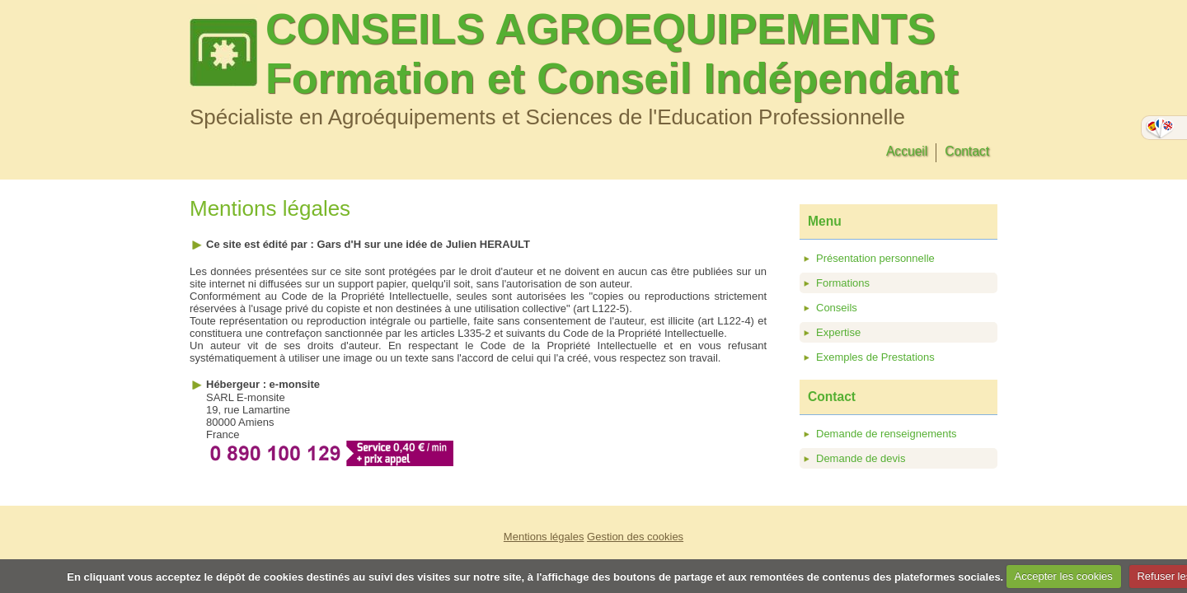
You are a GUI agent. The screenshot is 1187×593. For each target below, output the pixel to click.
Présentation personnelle (875, 258)
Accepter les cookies (1064, 576)
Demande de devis (860, 458)
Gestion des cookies (635, 536)
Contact (967, 151)
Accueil (906, 151)
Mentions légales (544, 536)
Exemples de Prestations (875, 357)
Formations (843, 283)
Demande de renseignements (886, 433)
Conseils (836, 307)
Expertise (838, 332)
